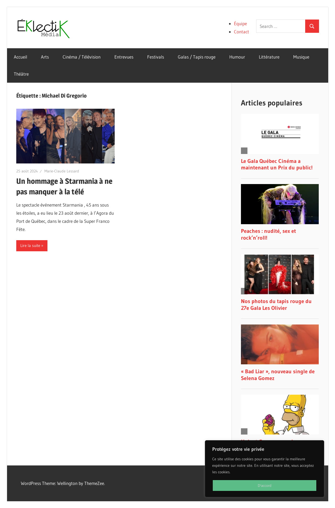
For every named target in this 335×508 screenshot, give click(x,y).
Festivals (155, 57)
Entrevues (123, 57)
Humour (237, 57)
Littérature (269, 57)
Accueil (20, 57)
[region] (264, 468)
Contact (241, 31)
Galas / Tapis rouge (196, 57)
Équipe (240, 23)
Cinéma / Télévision (82, 57)
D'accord (265, 485)
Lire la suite (30, 245)
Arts (45, 57)
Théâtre (21, 74)
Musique (301, 57)
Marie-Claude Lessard (61, 171)
